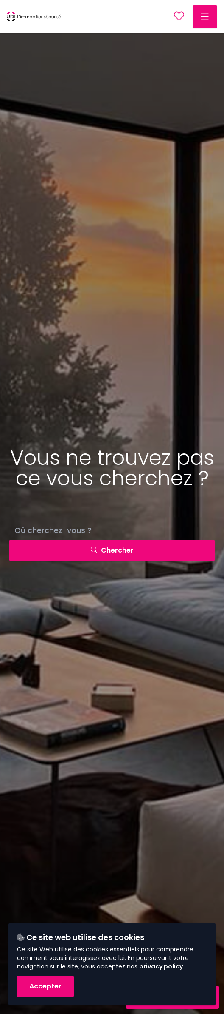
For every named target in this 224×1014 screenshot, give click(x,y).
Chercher (112, 550)
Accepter (45, 986)
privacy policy (161, 966)
